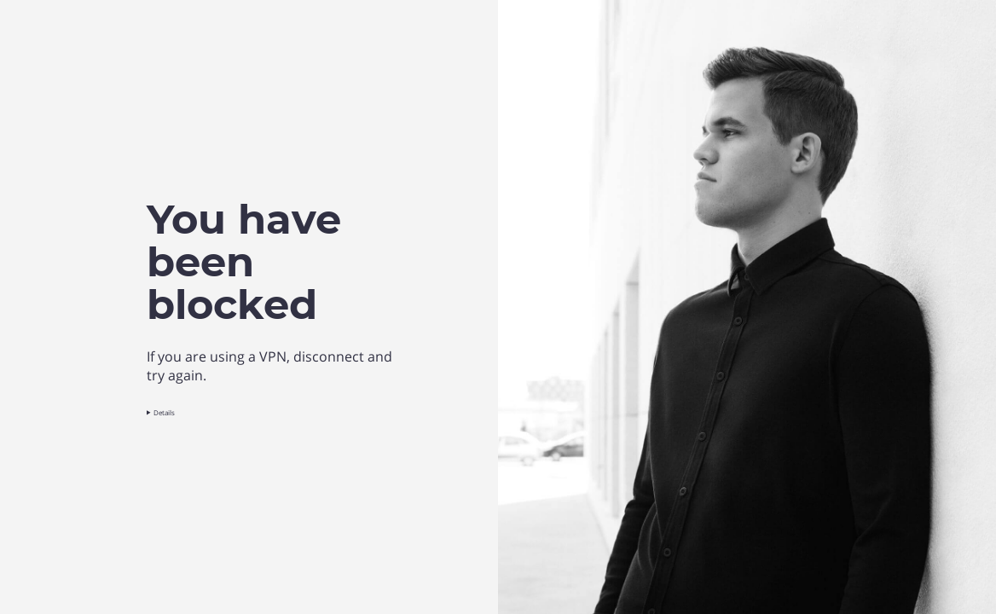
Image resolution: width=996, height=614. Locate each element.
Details (164, 412)
